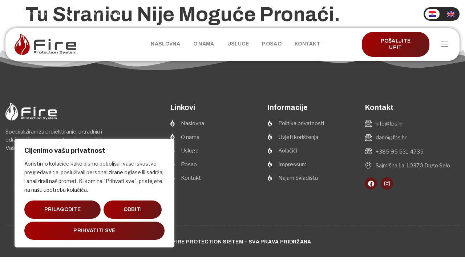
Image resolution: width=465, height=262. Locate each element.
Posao (272, 44)
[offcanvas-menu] (444, 44)
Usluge (238, 44)
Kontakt (307, 44)
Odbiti (132, 209)
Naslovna (165, 44)
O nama (203, 44)
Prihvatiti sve (94, 230)
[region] (94, 193)
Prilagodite (62, 209)
